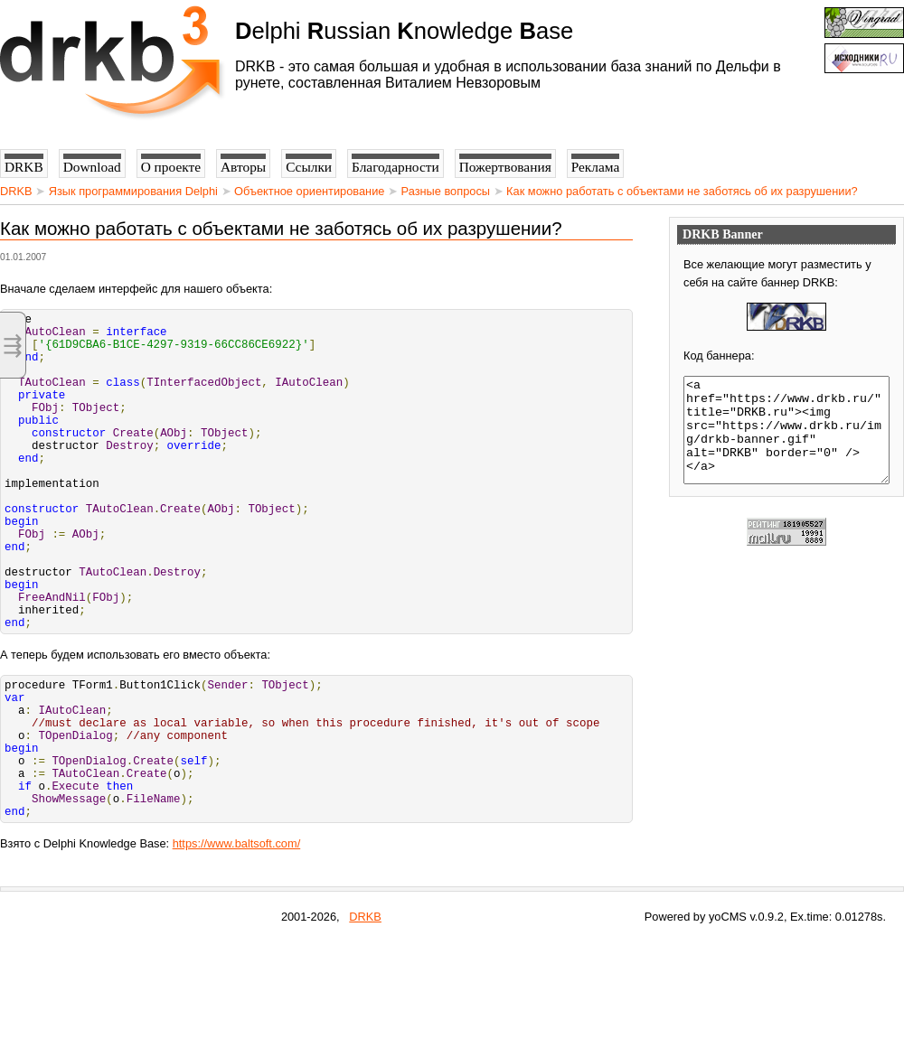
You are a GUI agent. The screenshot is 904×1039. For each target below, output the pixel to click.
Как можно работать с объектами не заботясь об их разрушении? (682, 191)
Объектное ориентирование (309, 191)
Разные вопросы (445, 191)
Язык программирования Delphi (133, 191)
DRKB (16, 191)
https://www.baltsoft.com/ (237, 941)
